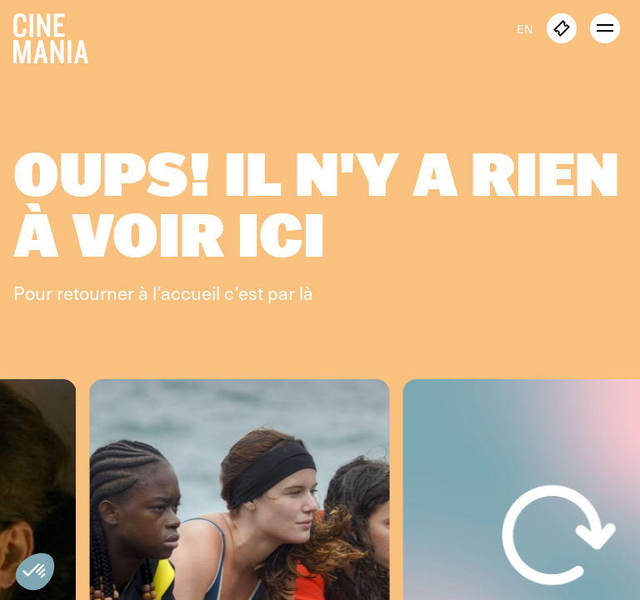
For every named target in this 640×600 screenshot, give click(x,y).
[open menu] (605, 28)
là (306, 292)
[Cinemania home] (57, 35)
